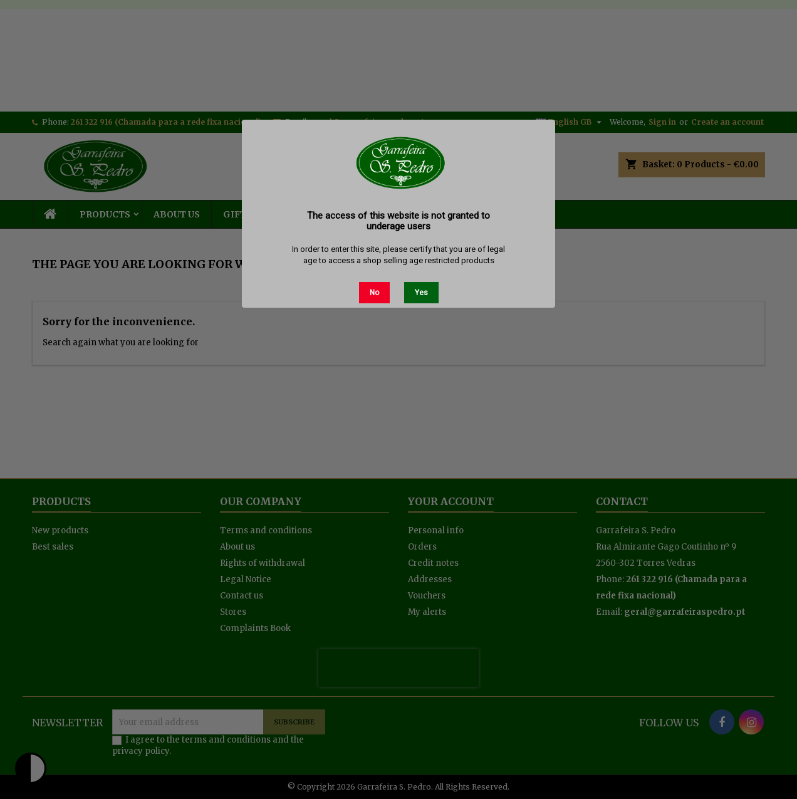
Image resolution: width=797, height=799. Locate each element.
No (374, 292)
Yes (421, 292)
